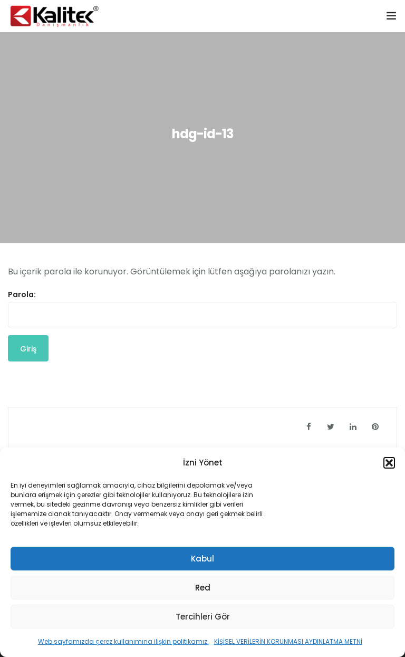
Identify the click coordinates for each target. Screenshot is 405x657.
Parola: (202, 308)
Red (202, 587)
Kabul (202, 558)
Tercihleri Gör (203, 616)
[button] (389, 463)
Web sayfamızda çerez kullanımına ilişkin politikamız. (123, 641)
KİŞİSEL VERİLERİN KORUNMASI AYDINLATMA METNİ (288, 641)
